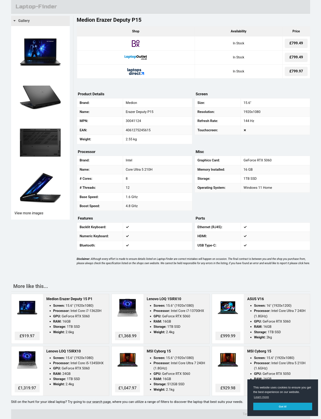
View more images (28, 213)
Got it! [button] (283, 406)
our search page (99, 402)
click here (303, 263)
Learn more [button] (261, 397)
